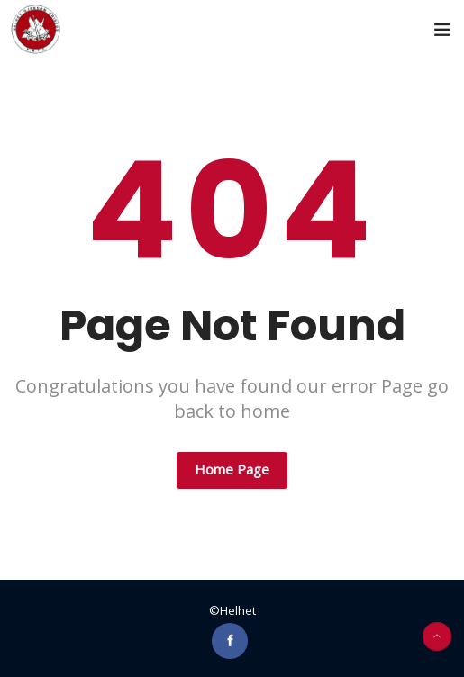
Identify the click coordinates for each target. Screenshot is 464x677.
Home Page (232, 469)
